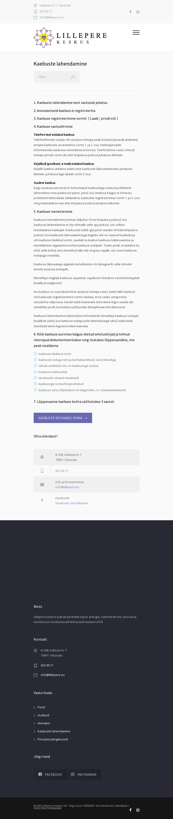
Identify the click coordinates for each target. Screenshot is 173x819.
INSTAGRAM (83, 774)
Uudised (43, 715)
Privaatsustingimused (53, 739)
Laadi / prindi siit (103, 118)
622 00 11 (46, 11)
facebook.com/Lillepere (71, 503)
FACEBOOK (50, 774)
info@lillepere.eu (51, 17)
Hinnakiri (44, 723)
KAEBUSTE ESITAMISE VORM (60, 418)
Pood (41, 707)
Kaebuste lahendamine (54, 731)
